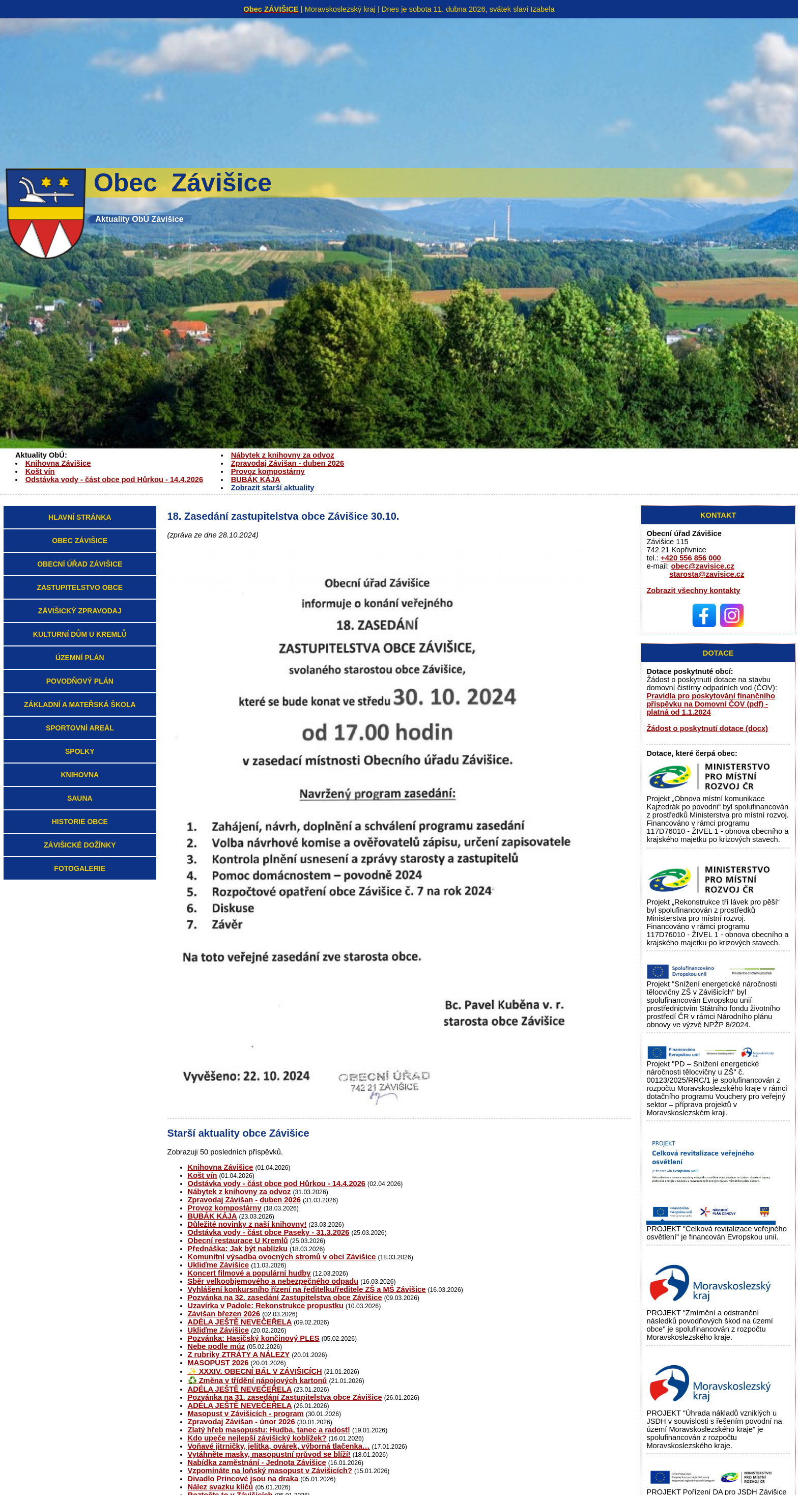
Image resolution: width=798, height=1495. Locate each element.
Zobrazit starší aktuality (273, 488)
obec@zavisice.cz (702, 566)
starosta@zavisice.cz (706, 574)
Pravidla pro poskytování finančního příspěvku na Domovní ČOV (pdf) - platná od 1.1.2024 (710, 704)
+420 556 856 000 (691, 558)
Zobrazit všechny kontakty (693, 590)
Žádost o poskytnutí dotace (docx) (707, 728)
